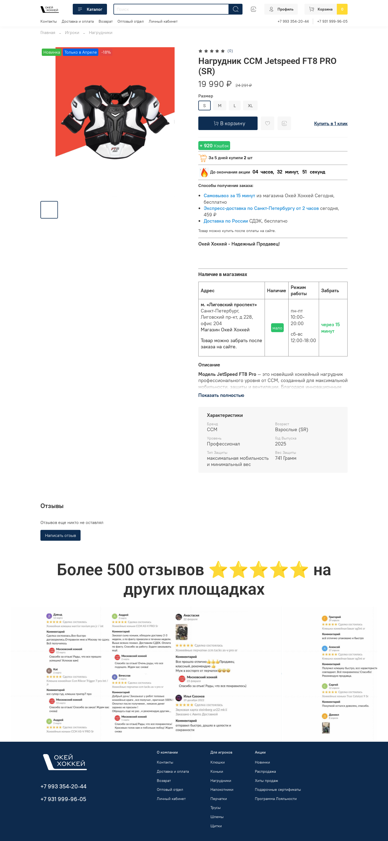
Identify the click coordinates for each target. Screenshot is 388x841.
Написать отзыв (60, 535)
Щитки (216, 825)
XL (250, 105)
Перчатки (218, 798)
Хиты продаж (266, 780)
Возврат (106, 21)
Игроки (72, 32)
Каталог (89, 9)
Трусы (215, 807)
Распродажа (265, 771)
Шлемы (217, 816)
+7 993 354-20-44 (293, 21)
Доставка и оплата (78, 21)
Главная (47, 32)
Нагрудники (100, 32)
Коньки (216, 771)
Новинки (262, 762)
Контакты (48, 21)
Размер (205, 95)
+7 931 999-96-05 (332, 21)
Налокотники (221, 789)
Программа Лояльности (276, 798)
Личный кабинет (163, 21)
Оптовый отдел (130, 21)
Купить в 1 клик (331, 123)
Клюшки (217, 762)
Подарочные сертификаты (278, 789)
